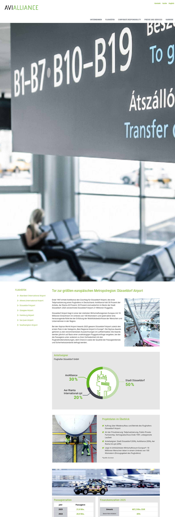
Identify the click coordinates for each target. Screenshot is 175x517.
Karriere (169, 19)
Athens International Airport (31, 300)
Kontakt (157, 3)
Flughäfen (110, 19)
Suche (164, 3)
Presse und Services (153, 19)
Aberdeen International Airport (33, 295)
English (171, 3)
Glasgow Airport (26, 310)
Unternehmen (96, 19)
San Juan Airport (26, 320)
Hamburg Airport (27, 315)
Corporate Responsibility (129, 19)
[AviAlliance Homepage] (19, 19)
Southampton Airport (29, 325)
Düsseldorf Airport (27, 305)
